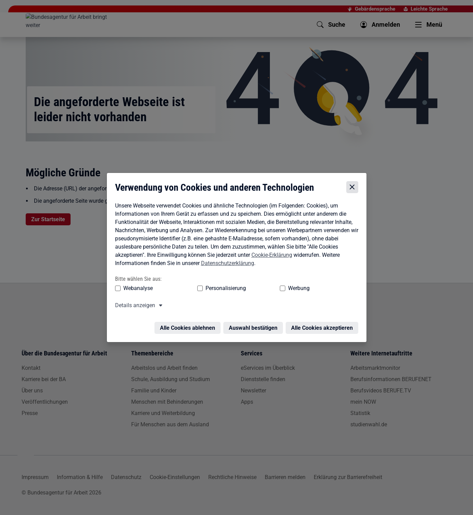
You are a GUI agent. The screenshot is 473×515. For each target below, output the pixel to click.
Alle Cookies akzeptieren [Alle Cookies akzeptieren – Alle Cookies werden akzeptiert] (323, 321)
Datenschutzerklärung (225, 261)
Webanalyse (136, 285)
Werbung (258, 285)
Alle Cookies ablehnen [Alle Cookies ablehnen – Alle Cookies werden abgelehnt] (189, 321)
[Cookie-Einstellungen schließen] (354, 185)
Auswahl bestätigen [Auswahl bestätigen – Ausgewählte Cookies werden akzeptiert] (255, 321)
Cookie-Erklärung (270, 252)
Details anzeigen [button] (133, 303)
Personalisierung (205, 285)
